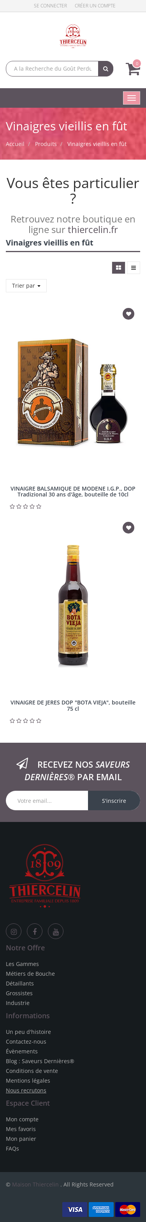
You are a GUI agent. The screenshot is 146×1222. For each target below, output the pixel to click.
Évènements (22, 1051)
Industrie (18, 1003)
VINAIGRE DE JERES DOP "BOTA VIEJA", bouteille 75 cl (73, 705)
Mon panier (21, 1138)
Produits (46, 144)
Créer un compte (95, 5)
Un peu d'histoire (28, 1031)
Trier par (26, 285)
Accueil (15, 144)
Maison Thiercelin (35, 1184)
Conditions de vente (32, 1070)
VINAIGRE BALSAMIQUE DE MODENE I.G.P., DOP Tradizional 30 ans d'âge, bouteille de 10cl (73, 491)
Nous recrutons (26, 1090)
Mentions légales (28, 1080)
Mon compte (22, 1119)
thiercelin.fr (93, 229)
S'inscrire (114, 800)
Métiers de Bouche (30, 973)
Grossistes (19, 993)
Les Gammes (22, 964)
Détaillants (20, 983)
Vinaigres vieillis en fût (97, 144)
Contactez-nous (26, 1041)
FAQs (12, 1148)
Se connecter (50, 5)
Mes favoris (21, 1129)
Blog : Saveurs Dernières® (40, 1061)
